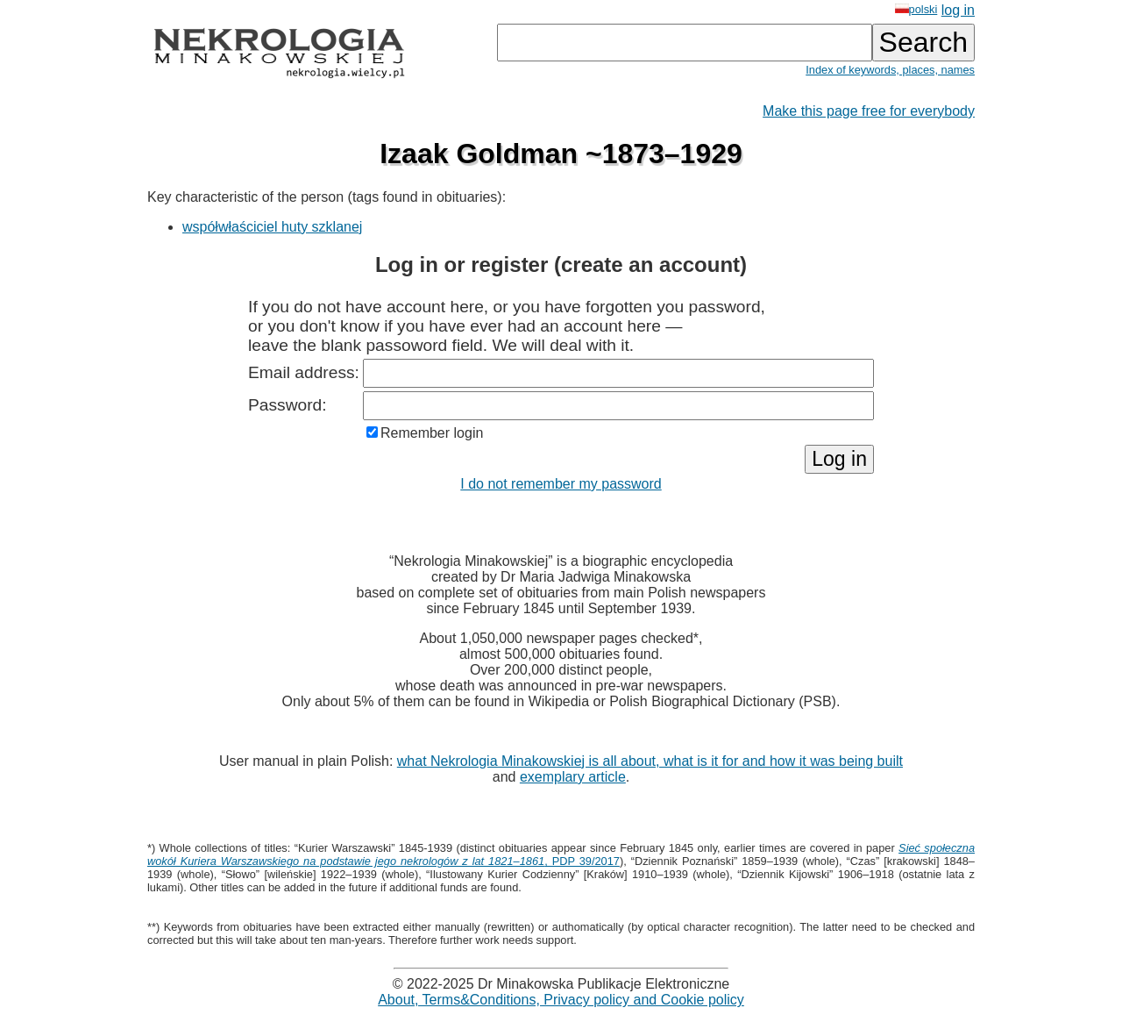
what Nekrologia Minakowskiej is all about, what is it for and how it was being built (650, 761)
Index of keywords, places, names (890, 69)
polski (916, 9)
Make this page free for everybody (869, 111)
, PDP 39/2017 (561, 854)
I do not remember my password (560, 483)
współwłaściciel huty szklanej (272, 226)
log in (958, 10)
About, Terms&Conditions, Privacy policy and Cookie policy (561, 999)
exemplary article (573, 776)
